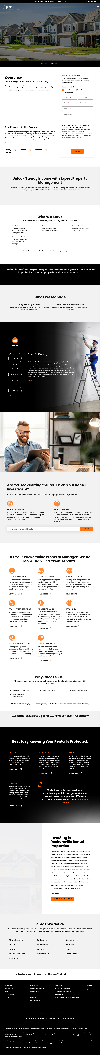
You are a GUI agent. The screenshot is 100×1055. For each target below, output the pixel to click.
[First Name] (69, 97)
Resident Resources (37, 988)
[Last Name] (85, 97)
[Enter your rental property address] (43, 44)
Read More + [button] (71, 894)
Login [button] (7, 997)
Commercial (9, 994)
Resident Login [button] (35, 991)
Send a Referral (35, 1000)
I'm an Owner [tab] (69, 90)
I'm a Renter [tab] (81, 90)
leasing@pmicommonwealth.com (67, 997)
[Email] (69, 103)
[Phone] (85, 103)
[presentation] (75, 143)
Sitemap (73, 1027)
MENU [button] (98, 7)
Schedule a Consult (62, 899)
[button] (87, 988)
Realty (7, 991)
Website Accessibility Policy (13, 1035)
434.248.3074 (93, 2)
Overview (44, 64)
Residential (9, 988)
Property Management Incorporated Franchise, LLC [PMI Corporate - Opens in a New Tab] (57, 1017)
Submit (65, 44)
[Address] (77, 108)
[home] (10, 7)
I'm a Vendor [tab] (69, 93)
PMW (67, 1027)
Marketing (54, 64)
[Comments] (77, 117)
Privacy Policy (82, 1027)
